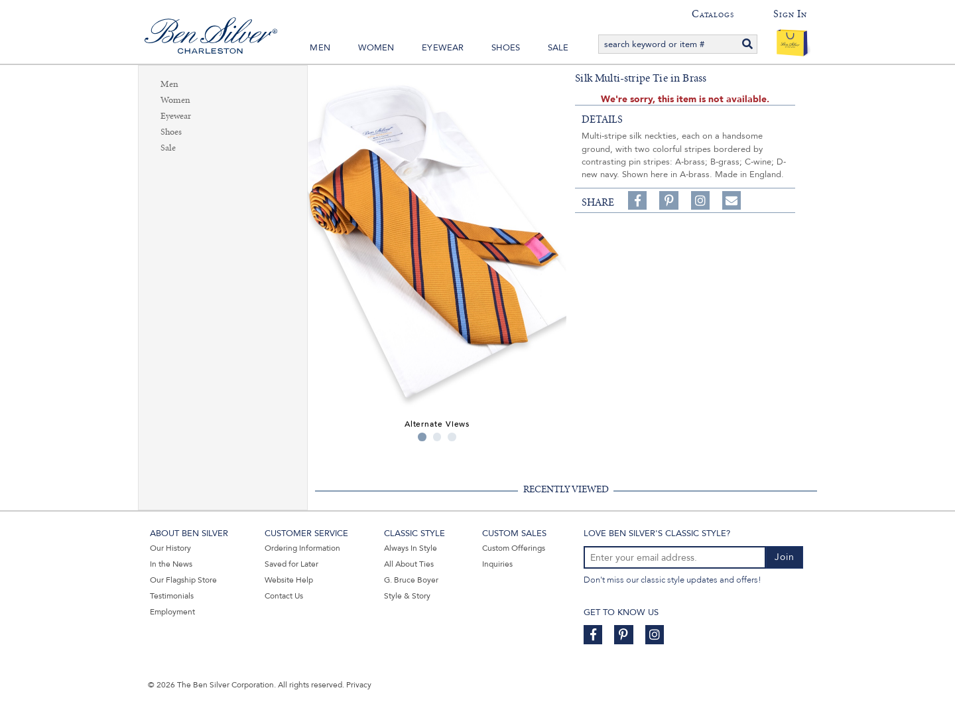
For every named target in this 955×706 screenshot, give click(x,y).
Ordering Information (302, 548)
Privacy (358, 684)
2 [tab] (437, 437)
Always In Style (410, 548)
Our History (170, 548)
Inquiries (497, 564)
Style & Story (407, 596)
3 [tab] (452, 437)
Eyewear (443, 48)
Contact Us (284, 596)
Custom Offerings (513, 548)
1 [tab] (422, 437)
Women (376, 48)
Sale (558, 48)
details (602, 119)
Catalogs (712, 14)
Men (320, 48)
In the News (171, 564)
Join (785, 557)
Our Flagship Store (183, 580)
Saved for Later (291, 564)
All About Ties (409, 564)
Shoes (505, 48)
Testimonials (172, 596)
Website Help (289, 580)
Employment (172, 611)
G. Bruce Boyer (411, 580)
